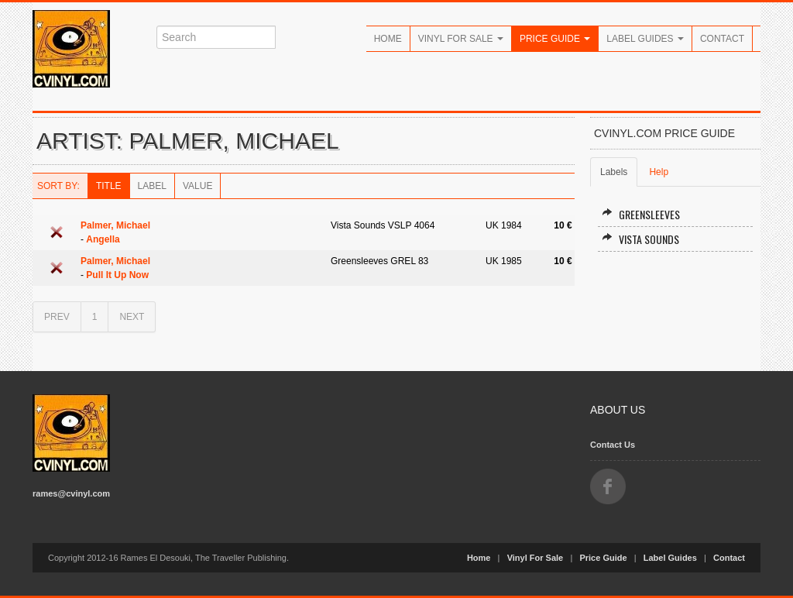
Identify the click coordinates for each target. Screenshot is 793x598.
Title (109, 185)
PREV (57, 316)
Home (388, 38)
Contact (722, 38)
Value (197, 185)
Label (152, 185)
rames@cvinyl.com (71, 493)
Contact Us (612, 444)
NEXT (131, 316)
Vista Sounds (640, 239)
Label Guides (645, 38)
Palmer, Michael (115, 225)
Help (658, 172)
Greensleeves (641, 214)
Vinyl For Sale (460, 38)
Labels (613, 172)
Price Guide (555, 38)
